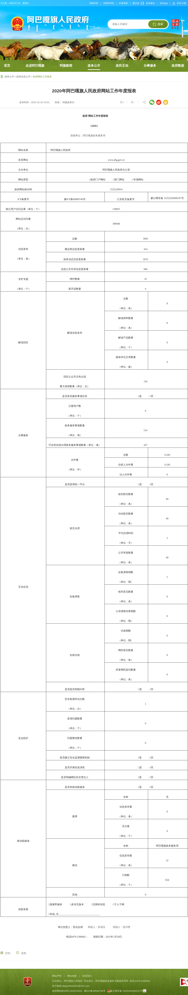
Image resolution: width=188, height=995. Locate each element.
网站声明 (56, 976)
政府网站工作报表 (42, 76)
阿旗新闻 (66, 65)
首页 (7, 65)
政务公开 (94, 65)
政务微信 (150, 3)
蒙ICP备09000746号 (94, 991)
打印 (5, 953)
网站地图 (72, 976)
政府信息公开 (23, 76)
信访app (164, 3)
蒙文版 (136, 3)
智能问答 (93, 3)
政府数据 (178, 65)
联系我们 (87, 976)
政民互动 (122, 65)
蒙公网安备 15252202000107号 (167, 198)
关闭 (21, 953)
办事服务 (150, 65)
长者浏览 (123, 3)
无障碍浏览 (108, 3)
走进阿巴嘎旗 (35, 65)
